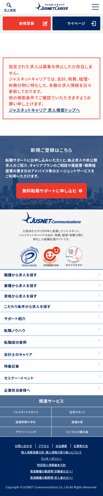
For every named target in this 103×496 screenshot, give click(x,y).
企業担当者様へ (17, 390)
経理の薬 (77, 422)
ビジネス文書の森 (77, 432)
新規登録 (26, 23)
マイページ (76, 23)
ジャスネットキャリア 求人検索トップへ (44, 110)
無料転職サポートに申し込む (49, 191)
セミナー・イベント (19, 378)
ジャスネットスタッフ (25, 412)
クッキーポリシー (51, 458)
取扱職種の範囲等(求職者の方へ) (51, 471)
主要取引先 (81, 446)
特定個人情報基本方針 (51, 465)
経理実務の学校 (26, 422)
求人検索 (10, 10)
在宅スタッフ (77, 412)
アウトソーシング (25, 432)
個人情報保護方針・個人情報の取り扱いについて (51, 452)
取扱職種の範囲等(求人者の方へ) (51, 477)
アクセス (43, 446)
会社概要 (61, 446)
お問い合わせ (23, 446)
